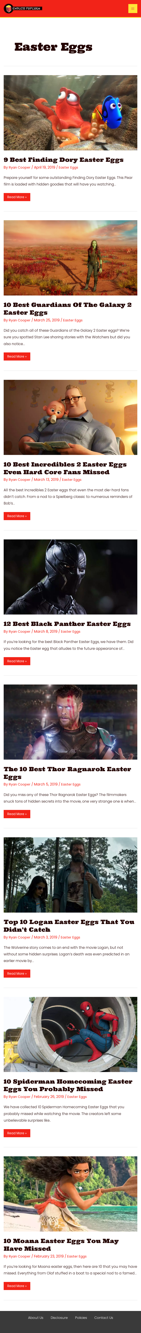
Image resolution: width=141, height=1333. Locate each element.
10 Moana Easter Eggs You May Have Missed (63, 1244)
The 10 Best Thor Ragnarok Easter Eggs (70, 772)
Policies (81, 1318)
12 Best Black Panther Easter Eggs (69, 624)
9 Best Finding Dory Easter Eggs (66, 159)
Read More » (17, 197)
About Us (34, 1318)
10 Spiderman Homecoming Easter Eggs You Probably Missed (68, 1085)
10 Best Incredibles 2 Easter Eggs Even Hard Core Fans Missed (67, 468)
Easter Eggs (70, 167)
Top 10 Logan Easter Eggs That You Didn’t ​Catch (63, 925)
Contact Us (105, 1318)
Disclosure (58, 1318)
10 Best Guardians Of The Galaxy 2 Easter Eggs (70, 308)
